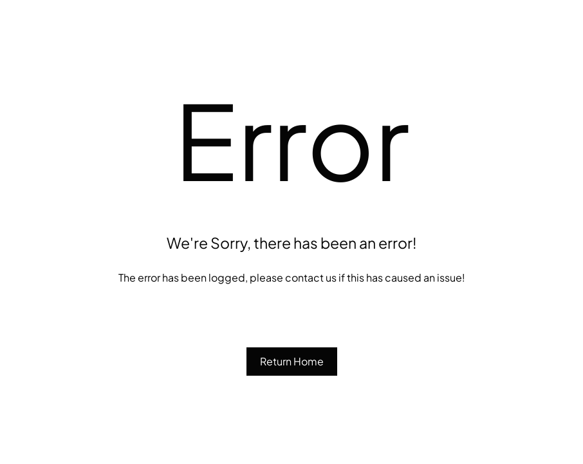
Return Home (292, 361)
